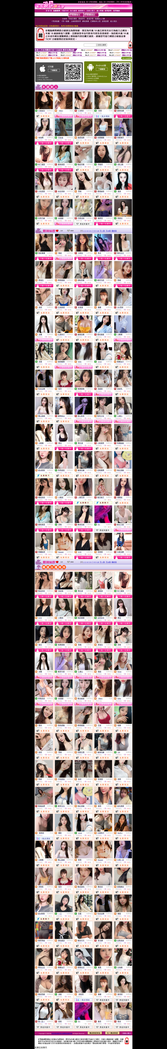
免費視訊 (50, 111)
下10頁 (108, 231)
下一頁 (102, 231)
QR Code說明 (126, 58)
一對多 (70, 111)
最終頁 (114, 231)
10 (98, 231)
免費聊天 (50, 253)
